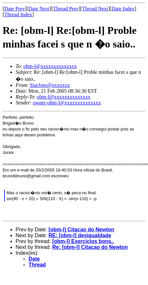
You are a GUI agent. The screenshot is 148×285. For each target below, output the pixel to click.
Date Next (39, 8)
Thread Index (18, 14)
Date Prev (14, 8)
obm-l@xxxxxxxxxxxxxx (50, 66)
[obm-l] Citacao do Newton (81, 229)
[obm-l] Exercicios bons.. (83, 241)
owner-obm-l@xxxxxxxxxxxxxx (67, 102)
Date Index (123, 8)
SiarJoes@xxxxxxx (50, 85)
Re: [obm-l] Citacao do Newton (90, 247)
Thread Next (95, 8)
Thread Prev (66, 8)
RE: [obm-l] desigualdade (79, 235)
